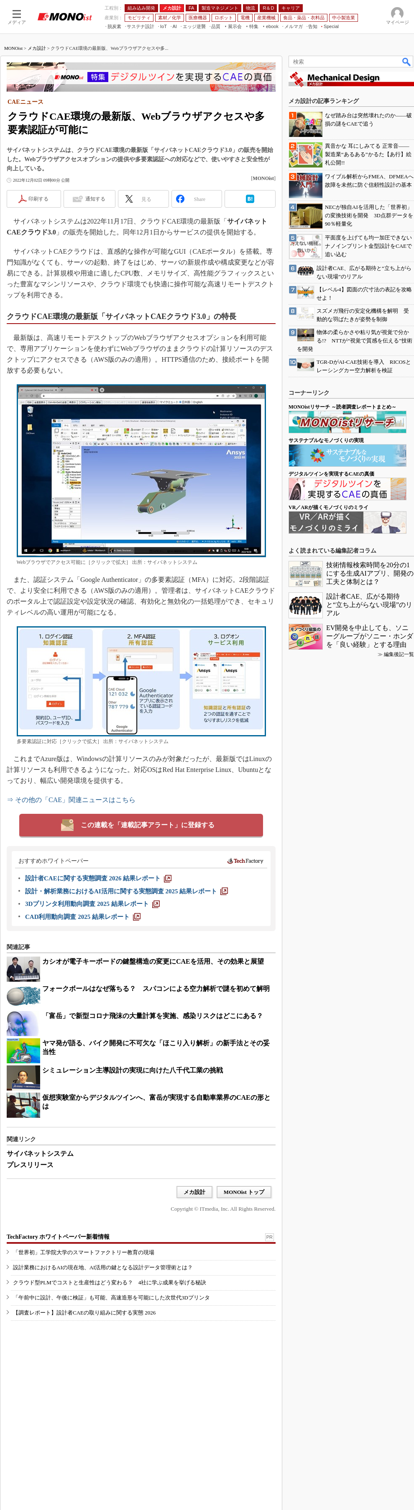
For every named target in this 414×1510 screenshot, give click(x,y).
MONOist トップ (244, 1192)
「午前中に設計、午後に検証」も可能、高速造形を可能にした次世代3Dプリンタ (111, 1297)
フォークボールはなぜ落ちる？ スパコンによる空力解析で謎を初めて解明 (156, 988)
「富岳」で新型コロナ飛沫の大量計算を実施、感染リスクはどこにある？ (152, 1015)
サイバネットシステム (40, 1153)
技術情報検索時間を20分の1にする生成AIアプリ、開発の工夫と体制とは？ (370, 573)
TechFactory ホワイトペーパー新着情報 (58, 1237)
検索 (407, 61)
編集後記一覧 (399, 654)
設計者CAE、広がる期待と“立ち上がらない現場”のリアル (369, 605)
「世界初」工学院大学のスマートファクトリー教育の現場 (83, 1252)
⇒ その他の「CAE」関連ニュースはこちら (71, 799)
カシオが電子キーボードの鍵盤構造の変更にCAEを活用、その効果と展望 (153, 961)
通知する (95, 199)
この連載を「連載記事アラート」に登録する (148, 824)
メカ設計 (37, 48)
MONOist (13, 48)
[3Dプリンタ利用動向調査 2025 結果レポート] (92, 903)
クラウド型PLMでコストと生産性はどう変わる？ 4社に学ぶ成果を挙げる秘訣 (109, 1282)
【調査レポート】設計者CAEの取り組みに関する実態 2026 (84, 1312)
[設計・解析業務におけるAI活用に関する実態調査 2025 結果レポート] (126, 891)
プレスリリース (30, 1164)
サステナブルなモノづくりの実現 (326, 440)
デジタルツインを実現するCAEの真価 (331, 474)
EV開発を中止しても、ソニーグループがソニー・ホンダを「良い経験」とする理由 (369, 636)
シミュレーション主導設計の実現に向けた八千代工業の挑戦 (132, 1070)
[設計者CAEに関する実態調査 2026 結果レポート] (98, 878)
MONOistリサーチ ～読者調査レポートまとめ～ (342, 407)
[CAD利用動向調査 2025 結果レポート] (83, 916)
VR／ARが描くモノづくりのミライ (328, 507)
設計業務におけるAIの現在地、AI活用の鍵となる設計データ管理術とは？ (103, 1267)
